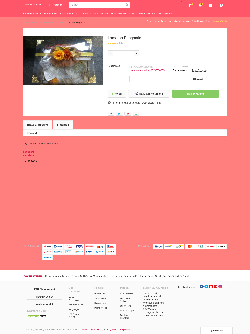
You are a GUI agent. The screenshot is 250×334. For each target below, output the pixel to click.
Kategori (55, 5)
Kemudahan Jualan (125, 299)
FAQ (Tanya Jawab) (44, 289)
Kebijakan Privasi (76, 305)
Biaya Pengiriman (199, 70)
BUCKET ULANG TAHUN (139, 13)
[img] (190, 5)
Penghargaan (74, 309)
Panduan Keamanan (124, 316)
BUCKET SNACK (83, 13)
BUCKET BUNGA (100, 13)
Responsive (125, 329)
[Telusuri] (96, 5)
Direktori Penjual (127, 310)
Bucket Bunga (160, 21)
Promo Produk (100, 308)
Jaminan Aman (100, 298)
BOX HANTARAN (66, 13)
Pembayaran (99, 294)
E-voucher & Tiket (30, 13)
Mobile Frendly (97, 329)
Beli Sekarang (195, 93)
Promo (149, 21)
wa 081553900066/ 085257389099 (44, 143)
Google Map (111, 329)
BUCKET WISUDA (118, 13)
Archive (84, 329)
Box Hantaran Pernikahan (179, 21)
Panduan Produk (44, 304)
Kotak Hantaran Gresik (201, 21)
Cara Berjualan (126, 294)
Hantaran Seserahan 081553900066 (147, 70)
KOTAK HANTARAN (49, 13)
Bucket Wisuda (220, 21)
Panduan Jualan (44, 296)
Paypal (117, 93)
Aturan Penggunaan (74, 298)
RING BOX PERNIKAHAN (163, 13)
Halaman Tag (100, 303)
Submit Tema (125, 306)
